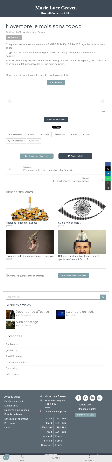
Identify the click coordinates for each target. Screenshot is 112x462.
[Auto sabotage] (10, 325)
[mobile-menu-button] (56, 458)
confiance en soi (15, 362)
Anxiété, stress (14, 356)
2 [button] (104, 111)
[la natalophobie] (60, 314)
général (10, 350)
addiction (11, 374)
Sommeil (10, 368)
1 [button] (102, 111)
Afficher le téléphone (56, 411)
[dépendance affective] (10, 314)
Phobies (10, 344)
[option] (56, 101)
